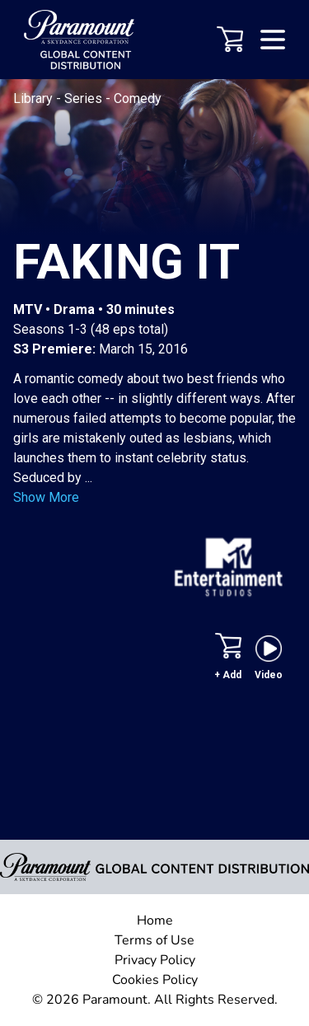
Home (155, 920)
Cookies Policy (155, 980)
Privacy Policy (155, 960)
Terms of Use (154, 940)
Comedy (138, 98)
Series (84, 98)
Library (34, 98)
